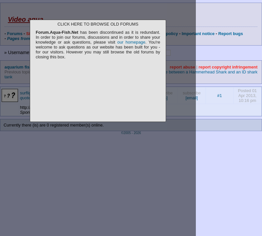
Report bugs (230, 33)
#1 (219, 95)
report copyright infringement (227, 67)
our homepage (131, 42)
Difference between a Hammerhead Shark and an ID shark (203, 71)
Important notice (198, 33)
